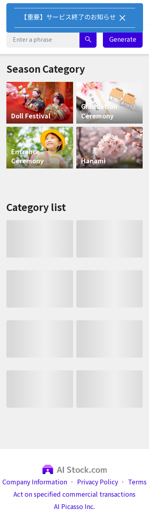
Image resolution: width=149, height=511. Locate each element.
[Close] (122, 18)
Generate (122, 39)
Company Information (34, 481)
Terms (137, 481)
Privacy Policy (97, 481)
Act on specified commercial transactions (74, 494)
